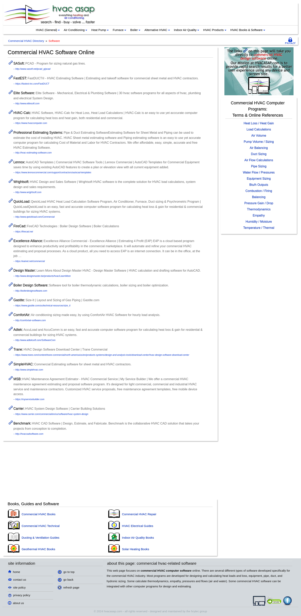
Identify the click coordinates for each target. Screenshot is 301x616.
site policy (17, 587)
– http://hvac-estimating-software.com (32, 152)
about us (16, 603)
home (14, 572)
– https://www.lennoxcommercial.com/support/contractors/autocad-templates (52, 172)
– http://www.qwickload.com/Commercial (34, 217)
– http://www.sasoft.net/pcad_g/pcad (31, 69)
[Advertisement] (226, 14)
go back (65, 580)
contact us (17, 579)
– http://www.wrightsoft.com (27, 192)
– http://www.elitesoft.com (26, 103)
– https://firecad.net (23, 231)
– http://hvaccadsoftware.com (28, 434)
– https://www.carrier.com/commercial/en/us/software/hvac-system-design (50, 414)
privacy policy (19, 595)
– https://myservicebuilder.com (29, 399)
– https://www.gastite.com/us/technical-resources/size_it (41, 305)
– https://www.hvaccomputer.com (30, 123)
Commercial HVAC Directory (26, 40)
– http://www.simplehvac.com (28, 369)
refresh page (68, 587)
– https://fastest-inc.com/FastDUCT (31, 83)
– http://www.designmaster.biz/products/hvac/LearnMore (42, 276)
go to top (66, 572)
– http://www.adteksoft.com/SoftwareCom (34, 340)
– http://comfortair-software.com (29, 320)
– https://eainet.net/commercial (29, 261)
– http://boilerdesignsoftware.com (30, 290)
